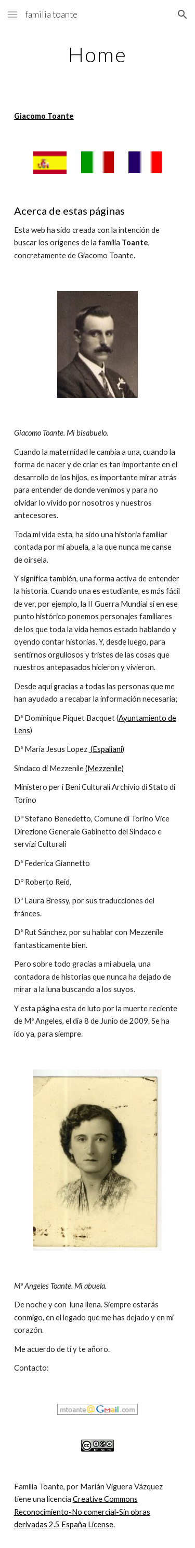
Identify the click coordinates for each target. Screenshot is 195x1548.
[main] (98, 54)
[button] (12, 14)
